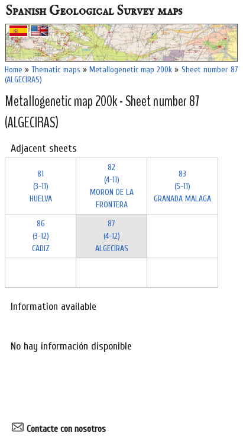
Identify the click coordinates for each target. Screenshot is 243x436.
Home (13, 70)
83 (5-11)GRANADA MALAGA (182, 186)
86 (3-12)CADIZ (41, 236)
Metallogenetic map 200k (130, 70)
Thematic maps (55, 70)
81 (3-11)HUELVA (41, 186)
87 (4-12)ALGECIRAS (111, 236)
